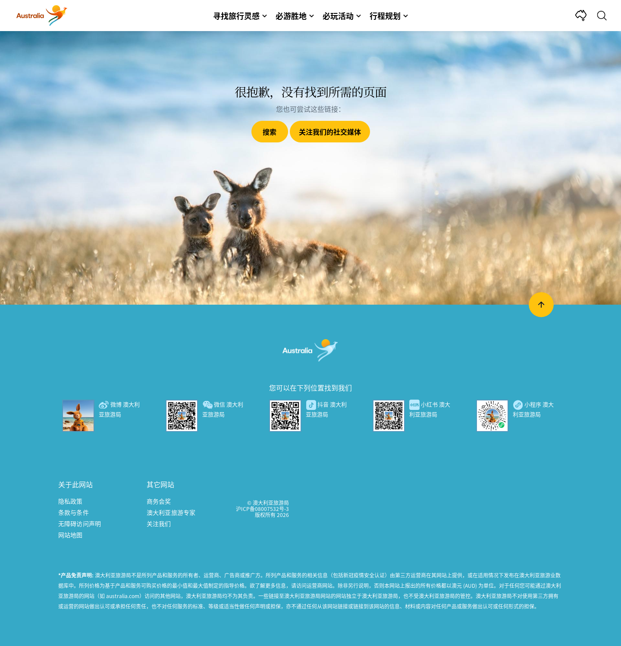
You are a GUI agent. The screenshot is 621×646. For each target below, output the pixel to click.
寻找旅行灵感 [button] (240, 15)
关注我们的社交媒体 (330, 131)
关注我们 (159, 523)
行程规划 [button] (389, 15)
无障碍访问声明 (79, 523)
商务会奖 (159, 501)
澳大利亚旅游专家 (171, 512)
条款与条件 (73, 512)
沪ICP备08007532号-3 (262, 508)
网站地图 (70, 535)
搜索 (269, 131)
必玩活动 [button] (342, 15)
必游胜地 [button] (295, 15)
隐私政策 (70, 501)
